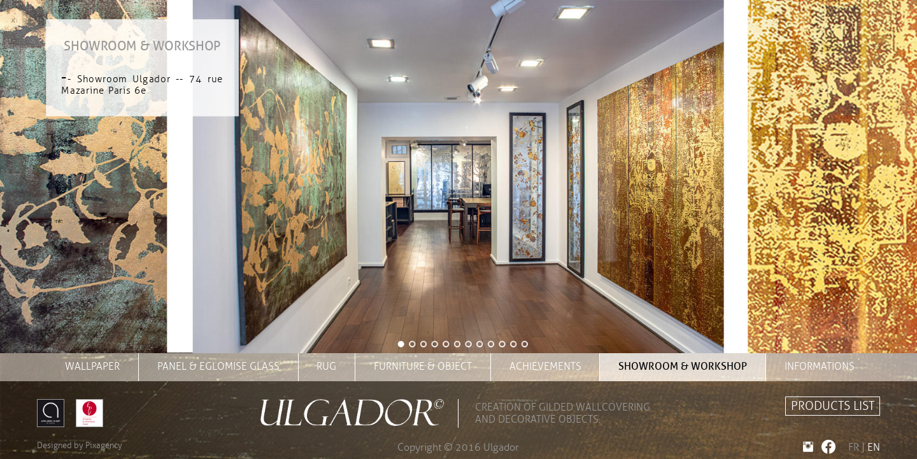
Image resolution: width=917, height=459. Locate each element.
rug (326, 366)
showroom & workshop (682, 366)
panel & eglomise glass (218, 366)
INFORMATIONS (820, 366)
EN (873, 447)
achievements (545, 366)
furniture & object (423, 366)
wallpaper (92, 366)
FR (853, 447)
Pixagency (103, 446)
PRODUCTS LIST (832, 406)
